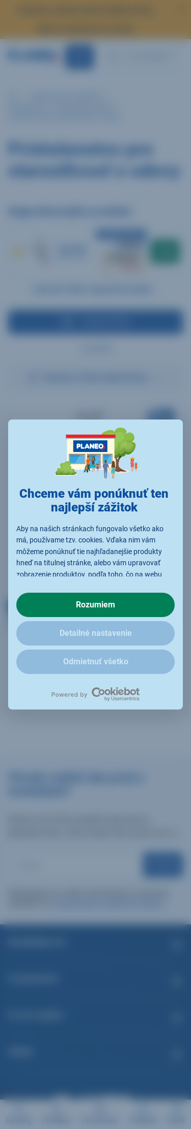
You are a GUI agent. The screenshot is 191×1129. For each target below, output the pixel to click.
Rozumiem (95, 604)
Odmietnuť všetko (95, 661)
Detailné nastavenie (96, 633)
